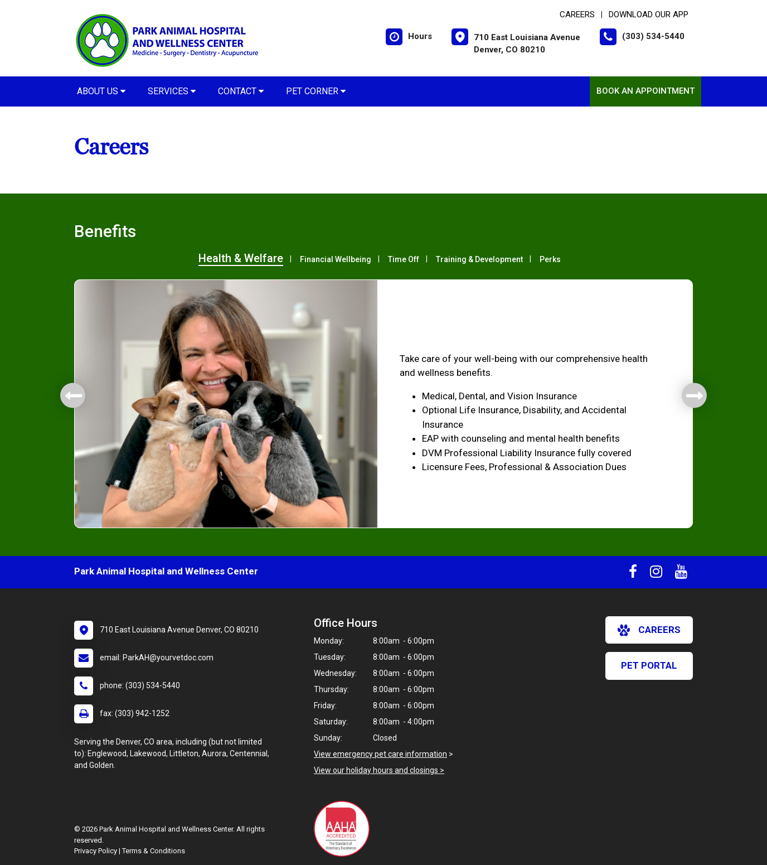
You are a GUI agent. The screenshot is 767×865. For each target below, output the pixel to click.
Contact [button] (241, 91)
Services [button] (172, 91)
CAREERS (577, 14)
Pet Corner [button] (316, 91)
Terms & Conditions (153, 851)
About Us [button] (101, 91)
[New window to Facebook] (633, 573)
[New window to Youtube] (681, 573)
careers (649, 630)
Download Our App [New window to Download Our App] (648, 14)
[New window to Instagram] (656, 573)
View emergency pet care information (380, 754)
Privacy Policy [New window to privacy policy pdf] (95, 851)
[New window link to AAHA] (344, 829)
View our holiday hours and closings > (379, 770)
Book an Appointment (645, 91)
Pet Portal (649, 665)
